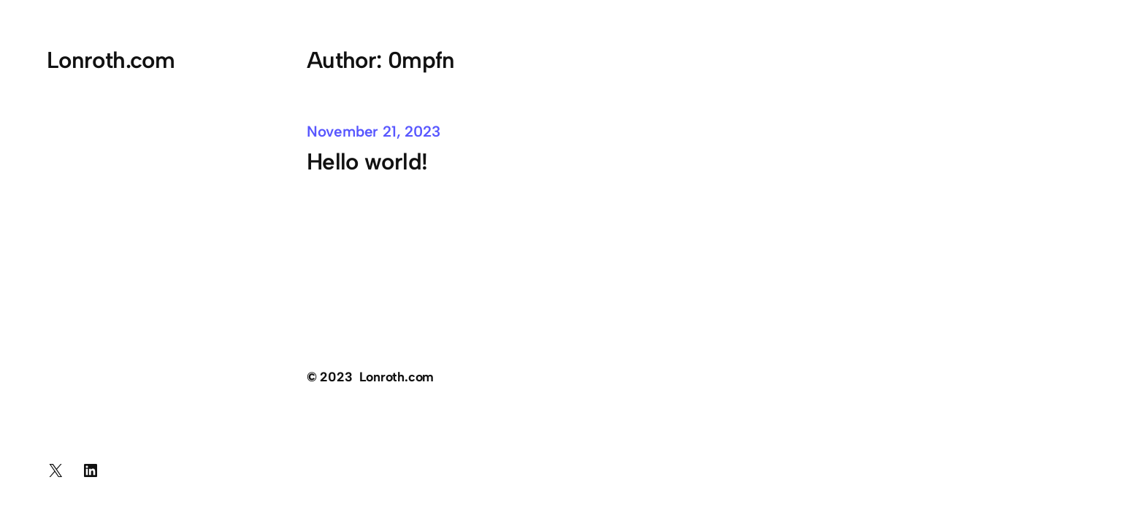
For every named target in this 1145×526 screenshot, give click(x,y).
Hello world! (367, 161)
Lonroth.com (111, 60)
